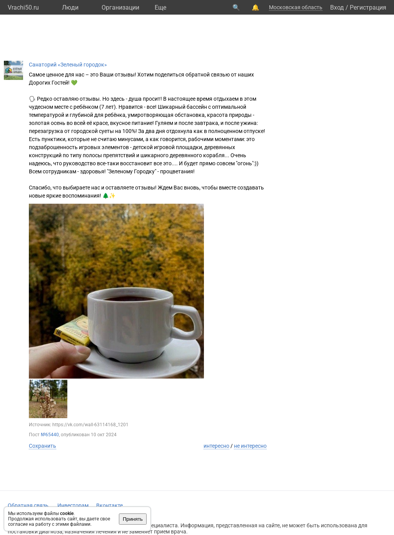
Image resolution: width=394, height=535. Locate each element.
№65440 (50, 434)
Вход (337, 7)
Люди (70, 7)
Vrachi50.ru (23, 7)
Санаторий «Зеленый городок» (68, 64)
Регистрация (368, 7)
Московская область (295, 7)
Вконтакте (109, 505)
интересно (216, 446)
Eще (160, 7)
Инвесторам (72, 505)
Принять (133, 519)
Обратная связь (28, 505)
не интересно (250, 446)
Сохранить (42, 446)
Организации (120, 7)
